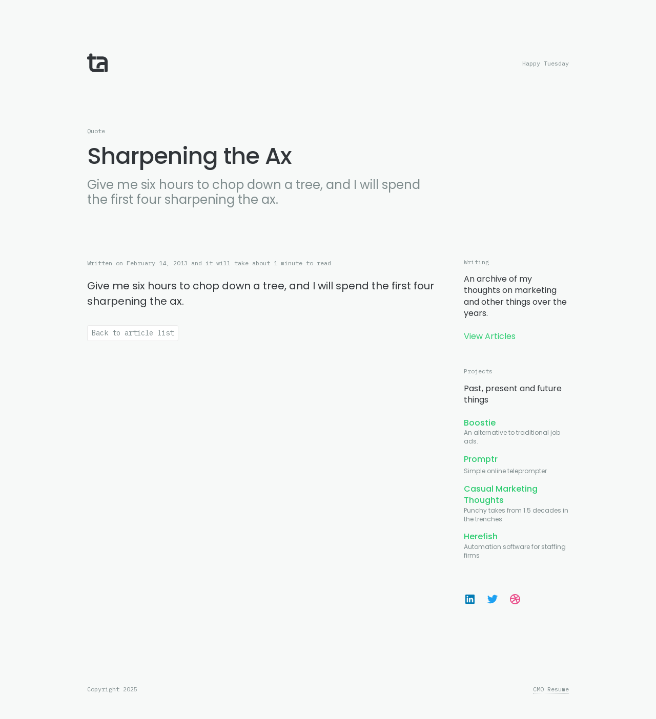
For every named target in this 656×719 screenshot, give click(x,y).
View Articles (490, 336)
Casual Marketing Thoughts (501, 494)
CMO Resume (551, 689)
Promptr (481, 459)
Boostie (480, 423)
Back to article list (133, 332)
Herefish (481, 536)
